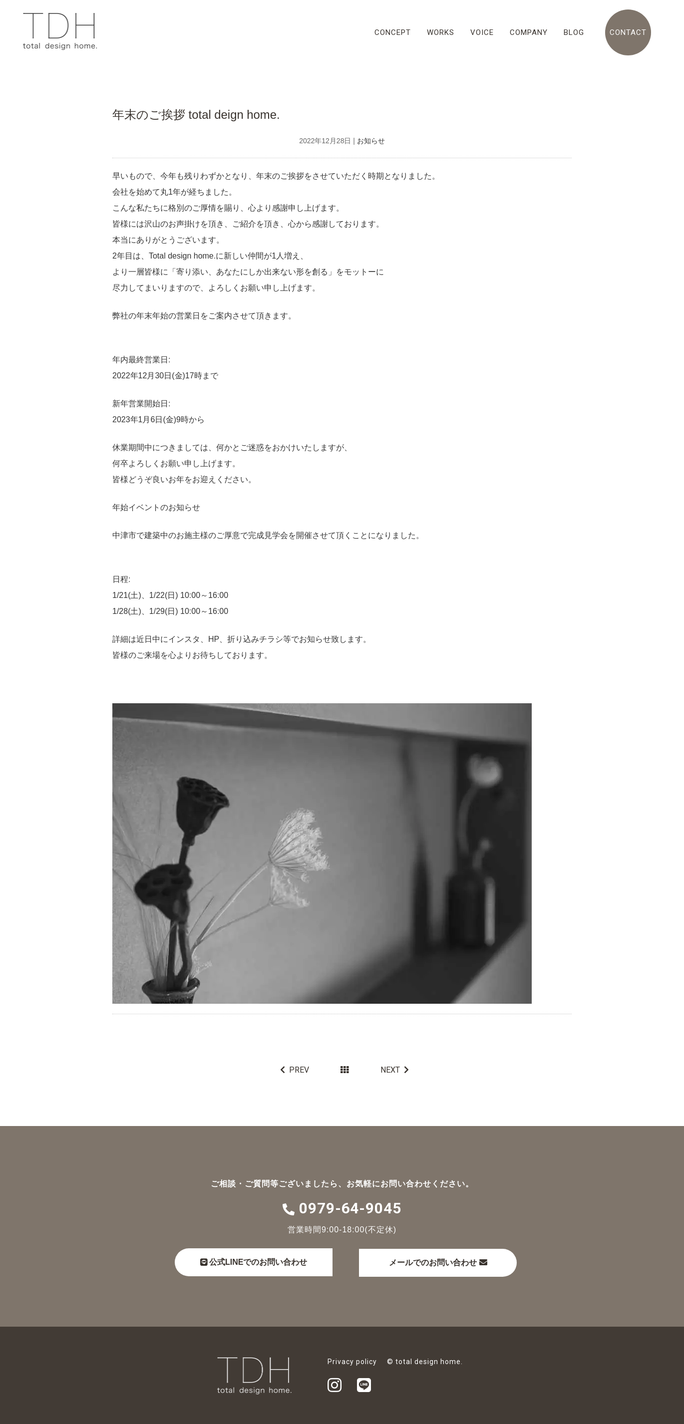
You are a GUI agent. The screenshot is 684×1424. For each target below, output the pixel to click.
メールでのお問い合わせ (445, 1262)
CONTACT (628, 32)
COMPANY (529, 32)
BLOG (574, 32)
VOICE (482, 32)
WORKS (440, 32)
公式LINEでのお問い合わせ (255, 1261)
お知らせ (371, 141)
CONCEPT (392, 32)
